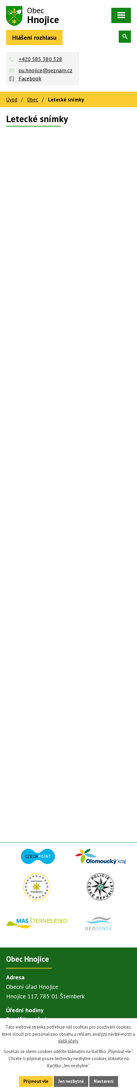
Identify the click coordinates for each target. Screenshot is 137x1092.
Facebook (30, 78)
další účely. (68, 1041)
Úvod (11, 99)
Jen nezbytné (71, 1081)
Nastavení (104, 1081)
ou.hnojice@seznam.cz (45, 70)
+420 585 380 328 (40, 59)
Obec (32, 99)
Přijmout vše (35, 1081)
